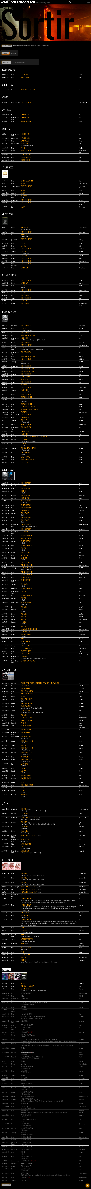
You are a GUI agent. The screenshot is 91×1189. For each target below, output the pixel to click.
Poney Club (81, 851)
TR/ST (23, 782)
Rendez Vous (25, 1158)
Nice (12, 764)
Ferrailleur (81, 283)
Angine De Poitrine (27, 565)
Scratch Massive (26, 379)
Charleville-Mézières (13, 836)
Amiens (13, 634)
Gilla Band (24, 251)
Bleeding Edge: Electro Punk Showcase (33, 1016)
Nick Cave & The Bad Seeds (29, 818)
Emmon (23, 792)
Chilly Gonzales (26, 524)
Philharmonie (82, 960)
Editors (23, 243)
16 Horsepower (26, 1137)
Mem (80, 488)
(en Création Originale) (26, 1108)
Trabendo (81, 256)
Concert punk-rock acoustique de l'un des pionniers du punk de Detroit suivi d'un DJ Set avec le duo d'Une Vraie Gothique (49, 1041)
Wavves (23, 1007)
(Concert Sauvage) (25, 833)
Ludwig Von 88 (25, 656)
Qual (22, 609)
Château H (81, 1099)
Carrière (81, 366)
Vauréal (13, 298)
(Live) (22, 197)
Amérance (81, 249)
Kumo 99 (23, 1080)
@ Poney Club (24, 841)
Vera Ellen (24, 949)
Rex (80, 711)
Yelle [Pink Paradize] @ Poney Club (30, 937)
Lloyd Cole (24, 998)
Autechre (24, 607)
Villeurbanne (14, 326)
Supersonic (81, 418)
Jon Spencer (25, 913)
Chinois (80, 498)
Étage (80, 1166)
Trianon (80, 410)
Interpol (24, 400)
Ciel (22, 846)
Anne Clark (24, 227)
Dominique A (25, 114)
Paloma (80, 115)
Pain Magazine (25, 1161)
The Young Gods (26, 688)
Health (23, 328)
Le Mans (13, 382)
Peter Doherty (25, 622)
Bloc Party (24, 402)
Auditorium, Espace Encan (14, 1010)
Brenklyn (81, 760)
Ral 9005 (61, 1101)
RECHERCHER (6, 62)
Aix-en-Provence (15, 138)
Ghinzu (23, 548)
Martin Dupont (26, 602)
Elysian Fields (25, 1169)
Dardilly (13, 203)
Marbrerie (81, 437)
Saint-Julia (13, 1099)
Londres (13, 1097)
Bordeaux (13, 345)
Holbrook (24, 930)
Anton (23, 1073)
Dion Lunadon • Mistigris (27, 932)
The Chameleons (26, 427)
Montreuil (13, 437)
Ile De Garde (24, 831)
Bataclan (81, 235)
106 (80, 246)
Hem (12, 295)
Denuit (23, 790)
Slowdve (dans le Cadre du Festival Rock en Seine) (34, 811)
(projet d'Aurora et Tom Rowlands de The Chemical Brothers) (35, 962)
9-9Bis (80, 258)
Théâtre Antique (82, 889)
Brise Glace (81, 646)
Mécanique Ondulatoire (81, 1111)
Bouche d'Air (81, 1032)
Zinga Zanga (82, 342)
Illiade (80, 264)
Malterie (81, 501)
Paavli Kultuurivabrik (82, 726)
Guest (23, 287)
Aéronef (81, 444)
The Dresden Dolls (27, 785)
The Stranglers (26, 295)
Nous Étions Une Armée (28, 335)
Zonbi (23, 1154)
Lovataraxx (24, 503)
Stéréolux (81, 190)
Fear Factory (25, 686)
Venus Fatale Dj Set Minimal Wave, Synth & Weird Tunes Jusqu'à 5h (51, 1112)
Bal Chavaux (81, 486)
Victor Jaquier (25, 1173)
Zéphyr (80, 295)
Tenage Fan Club (26, 577)
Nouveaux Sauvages (81, 1053)
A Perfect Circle (26, 915)
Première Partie (25, 253)
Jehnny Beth (25, 917)
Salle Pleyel (81, 397)
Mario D (24, 636)
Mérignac (13, 193)
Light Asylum (25, 710)
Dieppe (12, 431)
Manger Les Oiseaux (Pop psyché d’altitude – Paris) (53, 902)
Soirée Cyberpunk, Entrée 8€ (28, 1005)
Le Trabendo (81, 369)
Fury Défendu (82, 529)
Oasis (80, 382)
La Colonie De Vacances (28, 661)
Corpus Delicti (25, 376)
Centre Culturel (82, 232)
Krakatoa (81, 193)
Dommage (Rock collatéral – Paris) (50, 908)
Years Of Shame (26, 501)
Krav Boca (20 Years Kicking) (36, 350)
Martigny (13, 696)
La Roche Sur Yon (15, 483)
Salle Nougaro (82, 359)
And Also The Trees (27, 694)
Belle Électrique (82, 425)
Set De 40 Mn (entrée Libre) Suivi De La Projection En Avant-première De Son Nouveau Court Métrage (45, 1175)
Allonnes (13, 290)
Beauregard (14, 944)
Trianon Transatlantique (82, 240)
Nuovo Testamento (27, 1066)
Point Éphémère (82, 648)
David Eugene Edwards (28, 407)
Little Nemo (25, 1124)
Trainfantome (37, 1059)
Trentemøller (25, 160)
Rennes (13, 488)
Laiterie (80, 513)
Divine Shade (25, 417)
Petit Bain (81, 148)
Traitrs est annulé (42, 991)
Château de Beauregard (81, 944)
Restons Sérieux (26, 899)
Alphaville (24, 757)
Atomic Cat (81, 706)
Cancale (13, 249)
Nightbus (24, 1132)
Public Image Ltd (26, 1149)
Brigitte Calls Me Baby (27, 1134)
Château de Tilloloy (83, 993)
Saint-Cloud (14, 809)
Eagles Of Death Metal (28, 459)
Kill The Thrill (25, 738)
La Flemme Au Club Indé (27, 145)
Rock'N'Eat (81, 377)
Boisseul (13, 303)
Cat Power (24, 531)
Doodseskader (30, 330)
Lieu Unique (81, 614)
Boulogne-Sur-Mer (15, 415)
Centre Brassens (83, 387)
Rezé (12, 827)
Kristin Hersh (25, 498)
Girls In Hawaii (25, 452)
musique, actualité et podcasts (43, 3)
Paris (12, 75)
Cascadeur (24, 292)
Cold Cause (24, 1054)
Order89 (23, 1142)
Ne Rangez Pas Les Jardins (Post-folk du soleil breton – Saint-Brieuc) (38, 923)
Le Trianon (81, 555)
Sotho (36, 1101)
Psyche (24, 611)
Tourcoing (13, 251)
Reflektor (81, 546)
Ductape (23, 768)
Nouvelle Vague (26, 121)
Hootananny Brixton (83, 1097)
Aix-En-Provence (15, 144)
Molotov (80, 558)
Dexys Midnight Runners (29, 629)
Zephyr (34, 875)
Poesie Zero (25, 350)
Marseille (13, 558)
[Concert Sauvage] (25, 848)
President (24, 412)
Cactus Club (81, 536)
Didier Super (25, 658)
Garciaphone (25, 1171)
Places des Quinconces (81, 823)
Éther (80, 778)
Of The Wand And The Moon (46, 1101)
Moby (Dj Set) (25, 839)
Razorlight (24, 390)
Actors (23, 696)
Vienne (12, 889)
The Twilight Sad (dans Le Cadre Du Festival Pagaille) (42, 824)
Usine (80, 626)
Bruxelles (13, 228)
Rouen (12, 246)
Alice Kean (24, 941)
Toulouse (13, 359)
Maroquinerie (82, 268)
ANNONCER (6, 53)
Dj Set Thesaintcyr (26, 1126)
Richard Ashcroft (27, 1014)
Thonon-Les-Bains (15, 186)
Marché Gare (82, 207)
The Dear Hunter (26, 699)
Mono (23, 183)
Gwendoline (24, 1106)
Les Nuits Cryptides (27, 1099)
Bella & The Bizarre (26, 569)
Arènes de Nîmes (83, 873)
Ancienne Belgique (83, 228)
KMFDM (23, 148)
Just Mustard (25, 824)
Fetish (23, 780)
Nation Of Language (27, 1028)
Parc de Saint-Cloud (83, 809)
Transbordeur (82, 326)
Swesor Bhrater (30, 1101)
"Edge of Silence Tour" (26, 229)
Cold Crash (81, 748)
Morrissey (24, 300)
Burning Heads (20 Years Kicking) (38, 340)
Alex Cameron (25, 641)
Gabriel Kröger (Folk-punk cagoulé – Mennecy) (65, 901)
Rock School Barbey (83, 654)
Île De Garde (30, 1059)
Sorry (23, 1048)
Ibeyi (22, 361)
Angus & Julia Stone (27, 986)
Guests (23, 797)
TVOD (23, 1085)
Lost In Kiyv (24, 283)
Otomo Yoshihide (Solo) (28, 1119)
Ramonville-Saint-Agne (15, 118)
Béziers (13, 342)
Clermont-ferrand (15, 508)
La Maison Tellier (26, 717)
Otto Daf (23, 1101)
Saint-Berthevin (14, 200)
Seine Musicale (82, 301)
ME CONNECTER (7, 45)
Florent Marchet (26, 102)
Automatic (24, 795)
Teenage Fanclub (26, 536)
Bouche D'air (81, 394)
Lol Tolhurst (25, 462)
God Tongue (31, 1112)
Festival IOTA (82, 844)
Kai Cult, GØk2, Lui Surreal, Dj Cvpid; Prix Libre (32, 1018)
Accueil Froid (82, 634)
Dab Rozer (43, 658)
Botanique (81, 704)
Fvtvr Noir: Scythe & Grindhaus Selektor (34, 1002)
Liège (12, 546)
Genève (13, 151)
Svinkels (24, 348)
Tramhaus (24, 143)
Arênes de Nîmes (83, 892)
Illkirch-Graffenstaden (14, 264)
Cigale (80, 122)
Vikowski (24, 1071)
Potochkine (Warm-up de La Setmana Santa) (32, 712)
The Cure (24, 809)
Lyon (12, 207)
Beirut (23, 952)
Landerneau (81, 1021)
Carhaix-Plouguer (15, 887)
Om (79, 715)
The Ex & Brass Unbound (28, 448)
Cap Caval (81, 374)
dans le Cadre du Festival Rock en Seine (30, 820)
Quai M (80, 483)
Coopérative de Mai (83, 508)
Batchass (24, 766)
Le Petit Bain (82, 577)
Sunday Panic (25, 991)
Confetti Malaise (26, 1094)
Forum (80, 298)
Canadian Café (82, 511)
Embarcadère (82, 415)
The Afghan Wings (27, 691)
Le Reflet (81, 200)
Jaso (23, 1050)
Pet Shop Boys (25, 954)
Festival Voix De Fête (82, 151)
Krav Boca (24, 234)
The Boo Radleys (26, 483)
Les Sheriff (24, 338)
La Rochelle (81, 1010)
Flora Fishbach (26, 157)
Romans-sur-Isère (15, 102)
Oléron (12, 844)
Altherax (81, 764)
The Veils (24, 420)
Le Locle (13, 261)
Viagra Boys (25, 77)
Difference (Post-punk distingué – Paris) (30, 902)
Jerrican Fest (25, 1144)
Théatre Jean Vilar (83, 102)
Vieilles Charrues (83, 887)
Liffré (12, 232)
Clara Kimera (54, 962)
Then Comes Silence (27, 741)
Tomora (23, 491)
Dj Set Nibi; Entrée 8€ (36, 708)
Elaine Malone (24, 815)
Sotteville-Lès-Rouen (14, 240)
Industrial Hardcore (25, 708)
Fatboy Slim (24, 74)
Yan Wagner (24, 1078)
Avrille (12, 387)
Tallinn (12, 726)
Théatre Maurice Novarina (82, 187)
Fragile (23, 285)
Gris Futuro (24, 1112)
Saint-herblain (14, 366)
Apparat (23, 638)
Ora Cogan (24, 813)
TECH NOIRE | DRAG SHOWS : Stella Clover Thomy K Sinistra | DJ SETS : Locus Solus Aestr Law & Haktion (47, 1045)
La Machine (81, 431)
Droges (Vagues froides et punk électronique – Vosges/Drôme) (36, 922)
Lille (12, 444)
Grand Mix (81, 251)
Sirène (80, 1140)
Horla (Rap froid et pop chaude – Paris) (44, 901)
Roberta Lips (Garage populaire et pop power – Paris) (57, 907)
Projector (23, 1059)
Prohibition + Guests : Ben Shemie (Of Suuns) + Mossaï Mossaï (40, 683)
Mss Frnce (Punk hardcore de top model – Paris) (32, 907)
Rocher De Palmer (83, 345)
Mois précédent (6, 1184)
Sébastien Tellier (26, 397)
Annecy (13, 646)
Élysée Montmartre (83, 412)
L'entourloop (25, 851)
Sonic (80, 788)
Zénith (80, 75)
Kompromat (25, 934)
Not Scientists (25, 340)
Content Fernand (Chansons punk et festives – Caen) (64, 922)
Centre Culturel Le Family (15, 1022)
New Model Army (26, 993)
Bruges (13, 536)
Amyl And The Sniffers (28, 90)
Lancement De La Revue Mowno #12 (32, 1057)
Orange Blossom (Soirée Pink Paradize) (31, 853)
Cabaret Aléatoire (83, 619)
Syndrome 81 (25, 558)
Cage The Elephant (27, 181)
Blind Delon (24, 1052)
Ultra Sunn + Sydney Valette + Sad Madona (34, 436)
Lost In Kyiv (24, 268)
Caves (80, 696)
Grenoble (13, 425)
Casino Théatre (82, 261)
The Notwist (25, 513)
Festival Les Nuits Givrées (83, 203)
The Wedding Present (28, 368)
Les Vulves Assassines (34, 658)
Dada (80, 775)
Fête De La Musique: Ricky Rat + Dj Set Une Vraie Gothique (39, 1039)
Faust (23, 1030)
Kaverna (56, 1101)
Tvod (22, 787)
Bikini (80, 117)
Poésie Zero (25, 237)
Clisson (13, 1035)
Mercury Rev (25, 555)
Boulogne (13, 301)
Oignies (13, 258)
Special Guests (40, 875)
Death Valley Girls (27, 567)
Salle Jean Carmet (83, 290)
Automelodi (25, 1110)
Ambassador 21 (26, 706)
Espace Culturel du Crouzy (83, 304)
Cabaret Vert (82, 835)
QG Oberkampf (82, 1124)
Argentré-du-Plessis (14, 1143)
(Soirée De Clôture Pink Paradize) (29, 526)
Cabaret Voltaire (26, 1146)
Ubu (80, 553)
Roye (12, 993)
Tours (12, 511)
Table (23, 1121)
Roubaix (13, 1064)
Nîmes (12, 115)
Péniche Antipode (83, 1173)
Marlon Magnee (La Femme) (29, 409)
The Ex (23, 1152)
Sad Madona (33, 441)
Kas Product (25, 604)
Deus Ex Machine (82, 495)
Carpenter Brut (26, 154)
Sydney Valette (25, 441)
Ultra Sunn (24, 439)
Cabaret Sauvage (83, 184)
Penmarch (13, 374)
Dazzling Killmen (26, 648)
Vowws (23, 330)
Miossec (23, 444)
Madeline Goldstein (27, 939)
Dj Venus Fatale (32, 941)
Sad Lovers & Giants (27, 1096)
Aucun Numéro (33, 991)
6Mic (80, 138)
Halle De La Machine (83, 525)
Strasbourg (14, 513)
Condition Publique (83, 1064)
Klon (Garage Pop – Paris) (27, 901)
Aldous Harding (26, 947)
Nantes (13, 190)
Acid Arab (24, 195)
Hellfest (23, 1037)
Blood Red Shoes (26, 538)
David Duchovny (26, 631)
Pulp (22, 927)
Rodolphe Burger (26, 720)
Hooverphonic (25, 134)
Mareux (23, 485)
